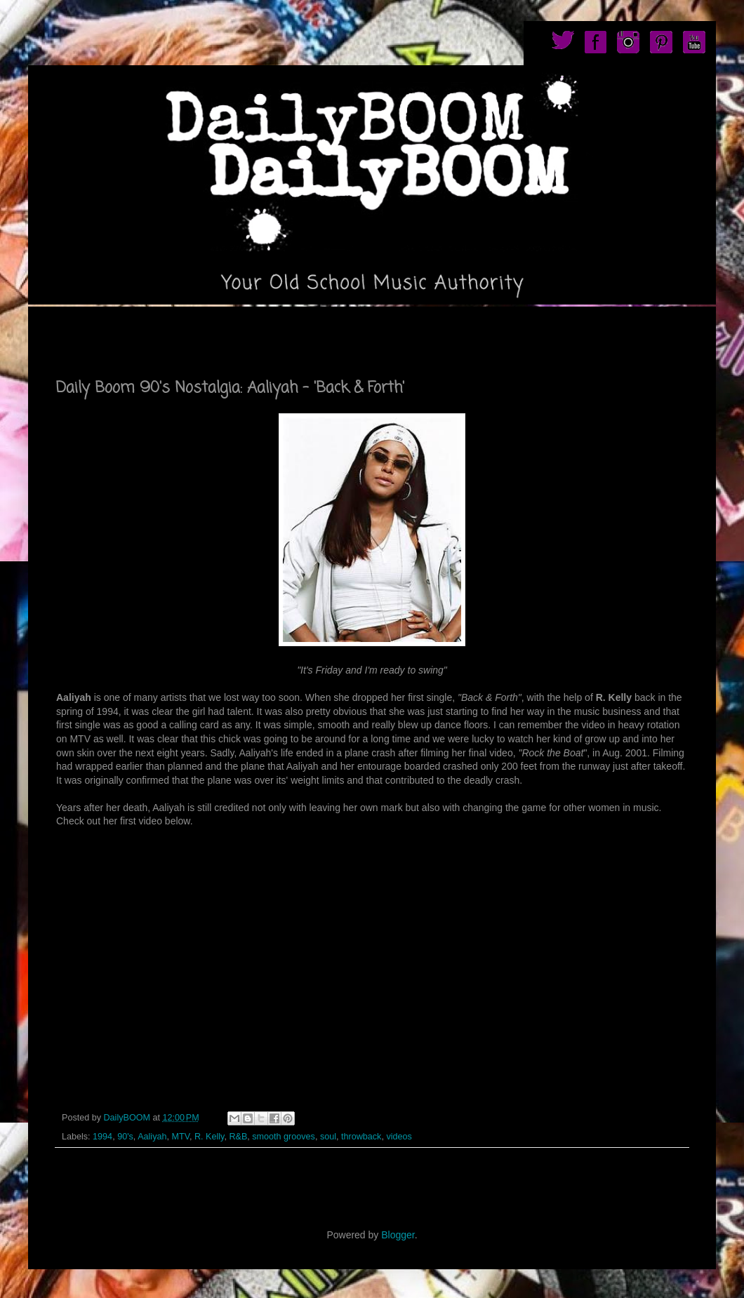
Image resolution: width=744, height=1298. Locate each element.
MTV (180, 1137)
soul (328, 1137)
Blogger (397, 1234)
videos (398, 1137)
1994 (102, 1137)
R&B (238, 1137)
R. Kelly (209, 1137)
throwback (361, 1137)
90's (125, 1137)
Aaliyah (152, 1137)
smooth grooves (283, 1137)
